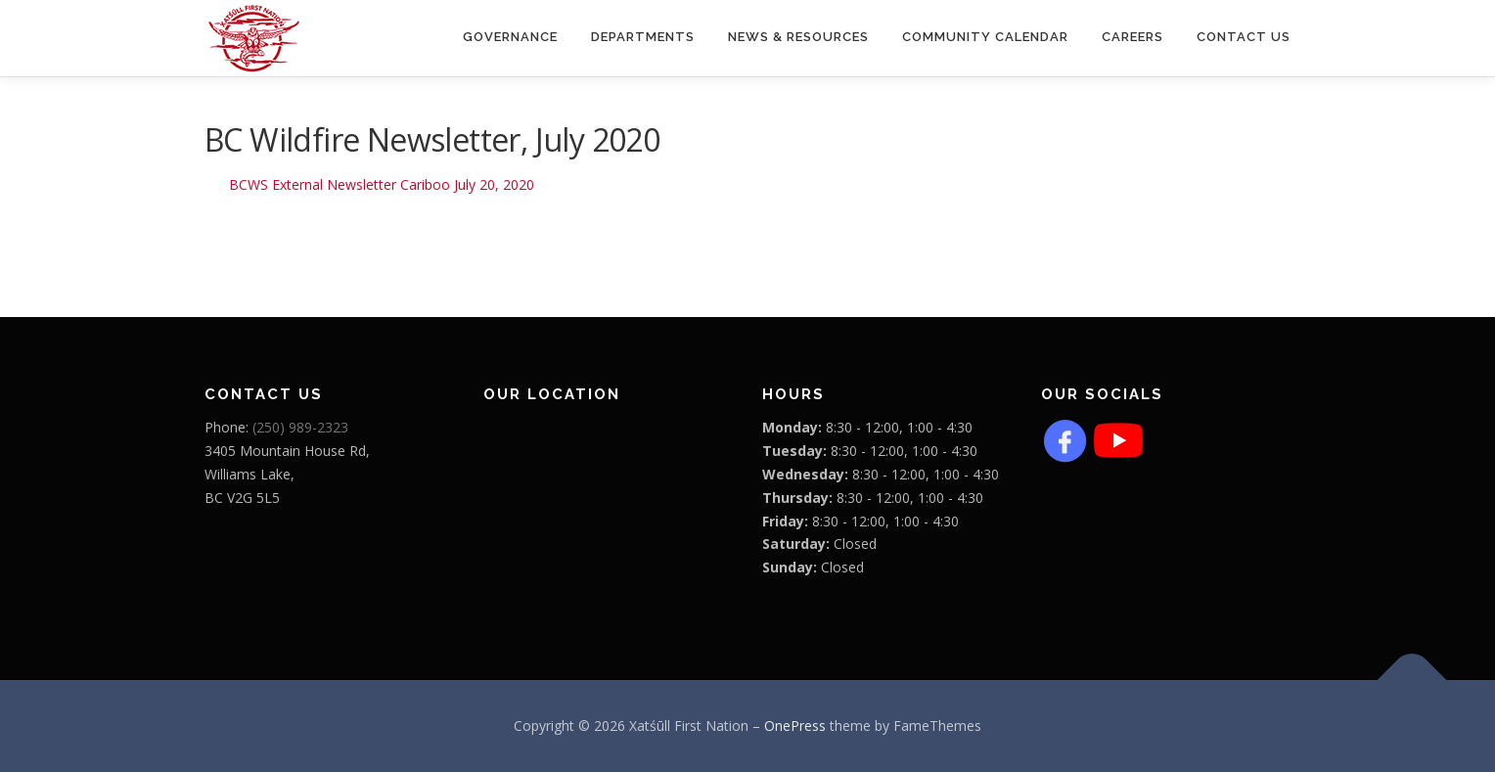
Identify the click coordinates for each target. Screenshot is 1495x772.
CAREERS (1132, 36)
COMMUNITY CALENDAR (985, 36)
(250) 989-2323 (300, 427)
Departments (643, 36)
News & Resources (798, 36)
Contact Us (1244, 36)
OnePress (795, 725)
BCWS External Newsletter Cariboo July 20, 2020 (381, 184)
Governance (510, 36)
